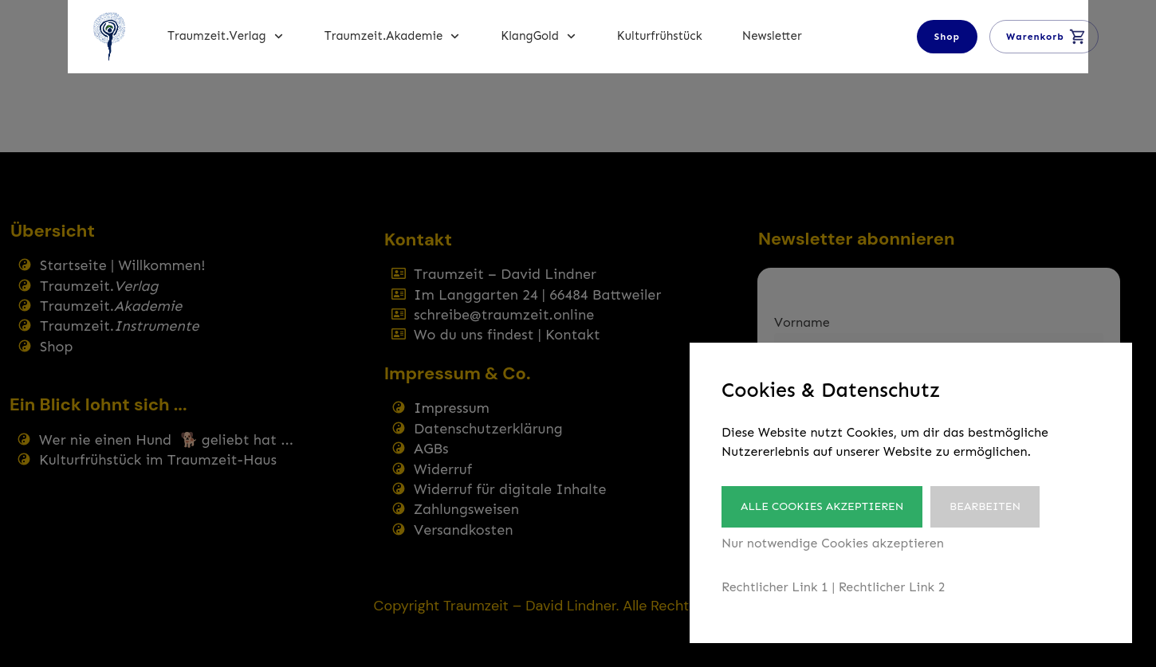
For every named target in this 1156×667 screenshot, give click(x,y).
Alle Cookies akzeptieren (822, 506)
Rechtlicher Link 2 (892, 586)
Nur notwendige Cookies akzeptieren (833, 543)
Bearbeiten (989, 506)
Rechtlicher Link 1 (775, 586)
